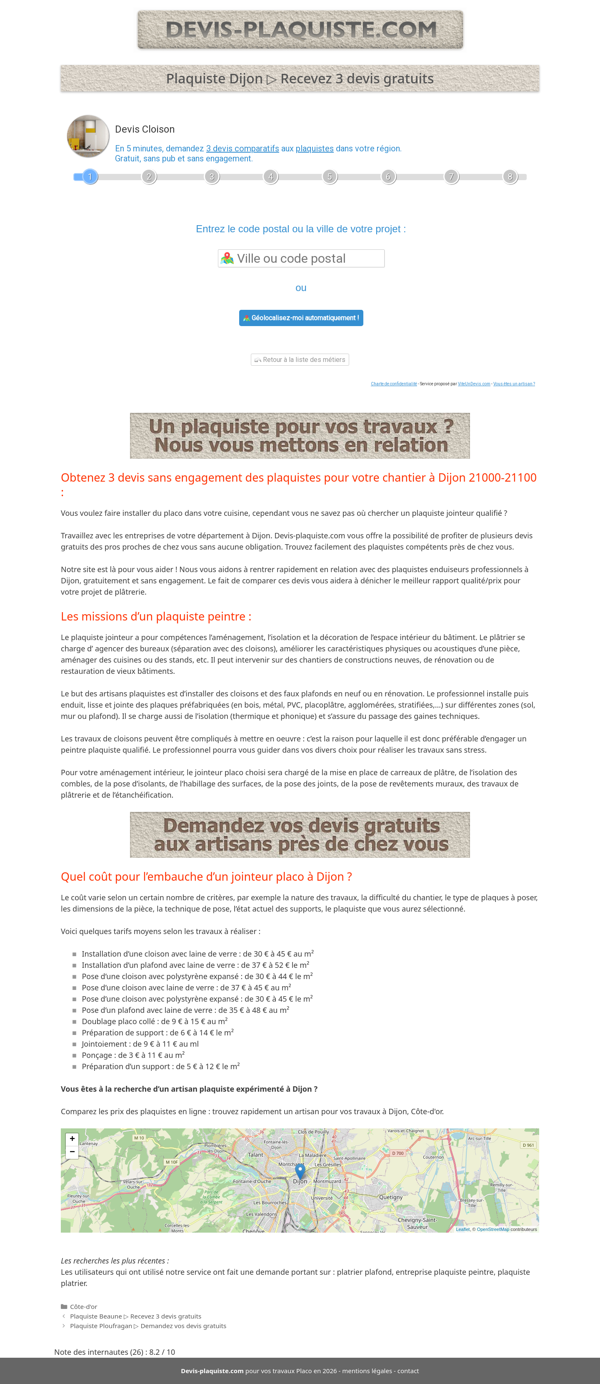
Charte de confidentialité (394, 384)
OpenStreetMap (493, 1229)
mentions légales (367, 1370)
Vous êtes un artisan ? (514, 384)
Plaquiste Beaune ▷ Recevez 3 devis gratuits (135, 1316)
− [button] (72, 1152)
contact (408, 1370)
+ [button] (72, 1139)
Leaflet (463, 1229)
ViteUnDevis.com (474, 384)
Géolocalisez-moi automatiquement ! (301, 318)
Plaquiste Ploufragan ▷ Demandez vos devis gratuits (148, 1325)
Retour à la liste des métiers (300, 360)
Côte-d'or (84, 1306)
